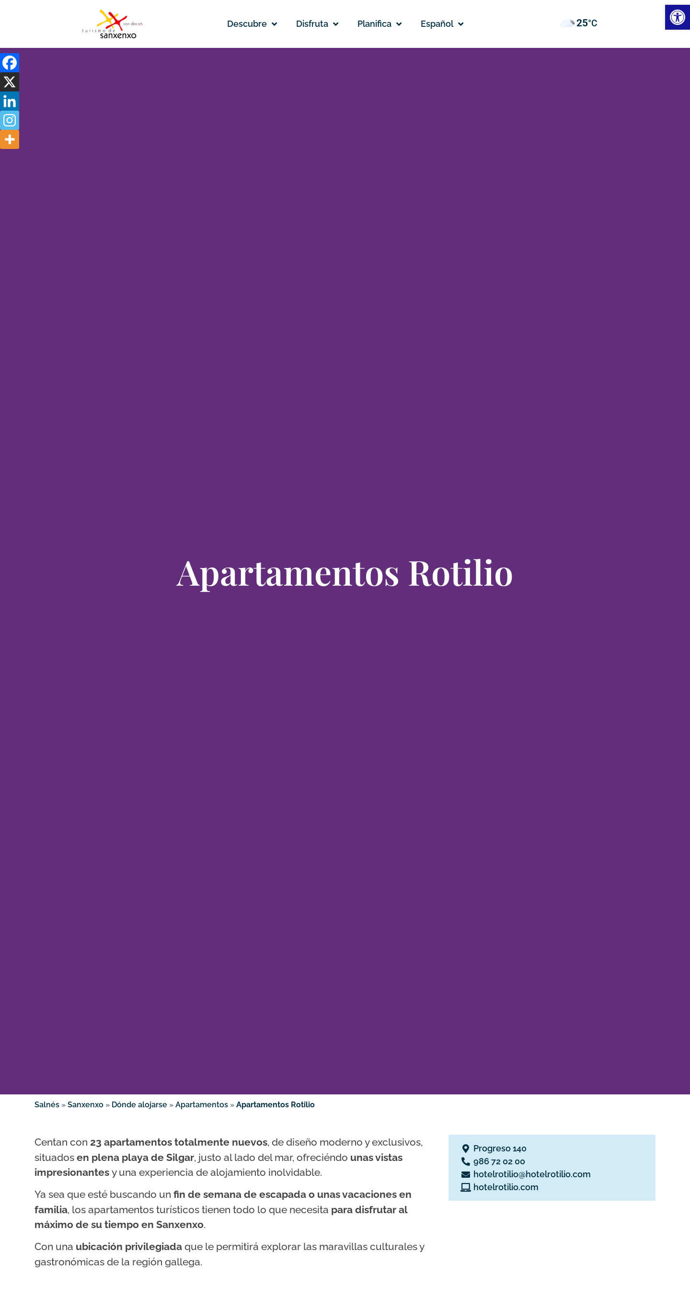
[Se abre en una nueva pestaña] (552, 1148)
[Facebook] (9, 62)
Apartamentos (201, 1104)
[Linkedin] (9, 101)
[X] (9, 81)
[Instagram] (9, 120)
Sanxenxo (86, 1104)
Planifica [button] (379, 24)
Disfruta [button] (317, 24)
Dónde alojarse (139, 1104)
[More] (9, 139)
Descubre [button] (252, 24)
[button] (442, 24)
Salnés (46, 1104)
